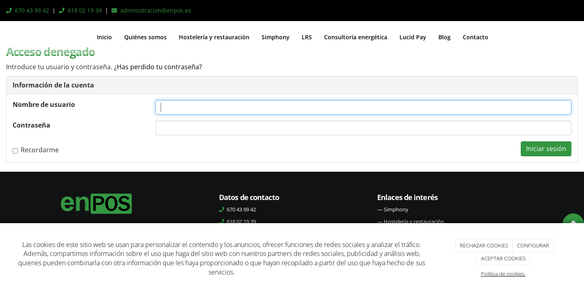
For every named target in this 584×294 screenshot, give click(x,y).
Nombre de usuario (44, 104)
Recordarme (36, 149)
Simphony (276, 37)
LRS (307, 37)
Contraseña (31, 125)
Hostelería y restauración (214, 37)
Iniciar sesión (546, 148)
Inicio (104, 37)
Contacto (475, 37)
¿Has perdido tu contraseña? (158, 66)
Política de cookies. (503, 273)
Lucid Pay (412, 37)
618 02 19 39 (85, 10)
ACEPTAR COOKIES (503, 258)
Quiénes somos (145, 37)
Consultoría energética (355, 37)
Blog (444, 37)
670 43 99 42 (32, 10)
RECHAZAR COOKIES (484, 245)
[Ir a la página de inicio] (6, 37)
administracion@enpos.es (155, 10)
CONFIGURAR (533, 245)
